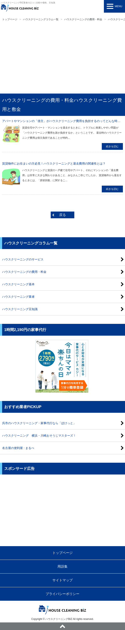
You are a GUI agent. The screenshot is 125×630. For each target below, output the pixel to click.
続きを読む (112, 146)
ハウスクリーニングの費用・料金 (83, 19)
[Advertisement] (62, 57)
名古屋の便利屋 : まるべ (18, 448)
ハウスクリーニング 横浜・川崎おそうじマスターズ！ (39, 435)
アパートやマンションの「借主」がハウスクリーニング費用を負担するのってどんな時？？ (62, 121)
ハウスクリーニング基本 (18, 284)
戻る (62, 215)
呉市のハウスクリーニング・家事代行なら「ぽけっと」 (39, 423)
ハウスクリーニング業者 (18, 296)
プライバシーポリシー (62, 594)
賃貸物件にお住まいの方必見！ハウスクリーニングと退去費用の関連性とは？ (54, 163)
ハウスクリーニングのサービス (22, 259)
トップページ (9, 19)
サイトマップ (62, 580)
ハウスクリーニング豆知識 (20, 309)
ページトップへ (62, 626)
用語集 (62, 566)
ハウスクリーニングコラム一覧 (40, 19)
